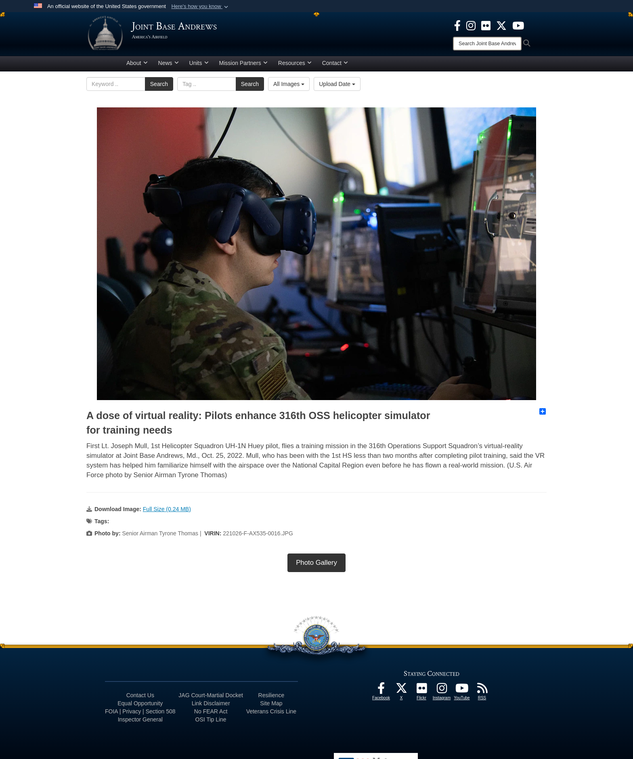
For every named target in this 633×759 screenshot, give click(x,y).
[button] (200, 6)
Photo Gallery (316, 565)
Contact (335, 66)
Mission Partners (243, 66)
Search (159, 87)
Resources (295, 66)
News (168, 66)
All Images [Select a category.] (288, 87)
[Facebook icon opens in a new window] (457, 25)
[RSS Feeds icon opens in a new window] (482, 693)
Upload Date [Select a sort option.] (337, 87)
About (137, 66)
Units (199, 66)
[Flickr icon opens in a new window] (485, 25)
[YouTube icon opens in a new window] (518, 25)
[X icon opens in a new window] (501, 25)
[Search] (487, 43)
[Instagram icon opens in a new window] (471, 25)
